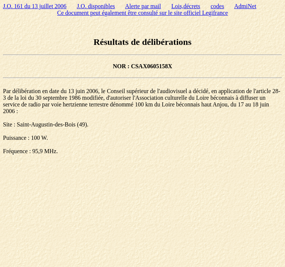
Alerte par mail (143, 6)
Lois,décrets (185, 6)
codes (217, 6)
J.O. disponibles (96, 6)
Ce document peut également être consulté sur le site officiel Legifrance (142, 13)
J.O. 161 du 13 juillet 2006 (34, 6)
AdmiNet (245, 6)
